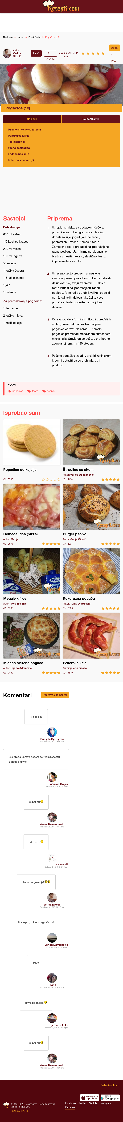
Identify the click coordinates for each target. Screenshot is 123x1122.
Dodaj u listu (114, 48)
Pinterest (70, 1107)
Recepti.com (61, 6)
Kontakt (26, 1106)
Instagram (106, 1103)
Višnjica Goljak (59, 783)
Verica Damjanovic (56, 944)
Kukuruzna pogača (91, 579)
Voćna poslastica (19, 147)
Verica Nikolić (17, 55)
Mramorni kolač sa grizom (24, 129)
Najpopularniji (90, 118)
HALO (24, 1110)
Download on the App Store (89, 1097)
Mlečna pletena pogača (31, 643)
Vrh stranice (109, 1085)
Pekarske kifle (91, 643)
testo (35, 391)
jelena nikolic (60, 1025)
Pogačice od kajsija (31, 450)
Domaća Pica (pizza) (31, 514)
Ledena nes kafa (18, 153)
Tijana (52, 984)
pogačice (17, 391)
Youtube (93, 1103)
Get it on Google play (110, 1097)
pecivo (51, 391)
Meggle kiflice (31, 579)
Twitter (82, 1103)
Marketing (15, 1106)
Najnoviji (32, 118)
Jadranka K (61, 864)
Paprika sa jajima (18, 135)
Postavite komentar (55, 694)
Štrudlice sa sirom (91, 450)
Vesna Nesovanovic (52, 824)
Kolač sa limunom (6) (21, 160)
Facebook (70, 1103)
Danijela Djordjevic (52, 739)
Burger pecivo (91, 514)
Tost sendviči (16, 141)
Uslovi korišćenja (47, 1104)
